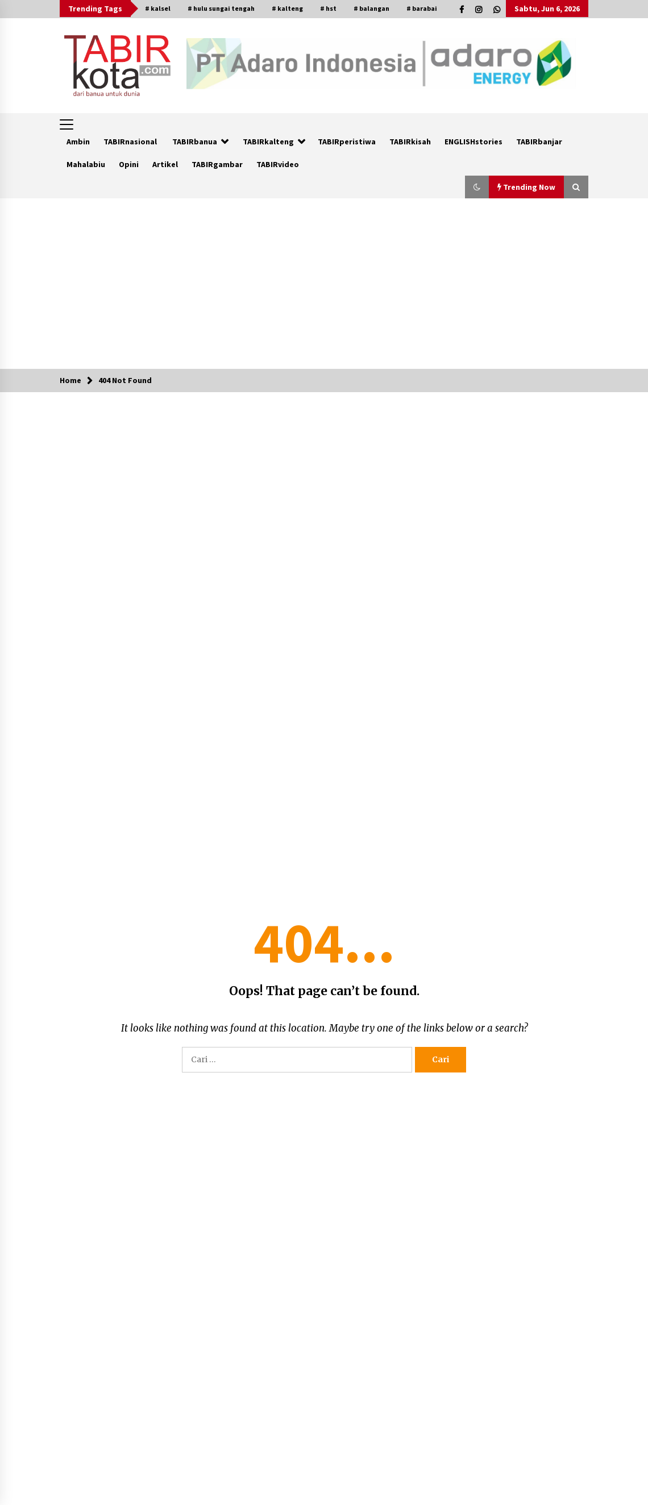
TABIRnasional (130, 141)
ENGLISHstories (473, 141)
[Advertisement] (324, 283)
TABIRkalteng (268, 141)
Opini (129, 164)
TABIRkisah (410, 141)
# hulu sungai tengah (221, 8)
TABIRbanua (194, 141)
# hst (328, 8)
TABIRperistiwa (347, 141)
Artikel (165, 164)
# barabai (421, 8)
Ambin (78, 141)
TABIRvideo (277, 164)
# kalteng (287, 8)
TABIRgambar (217, 164)
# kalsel (158, 8)
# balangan (371, 8)
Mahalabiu (86, 164)
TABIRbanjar (539, 141)
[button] (477, 187)
